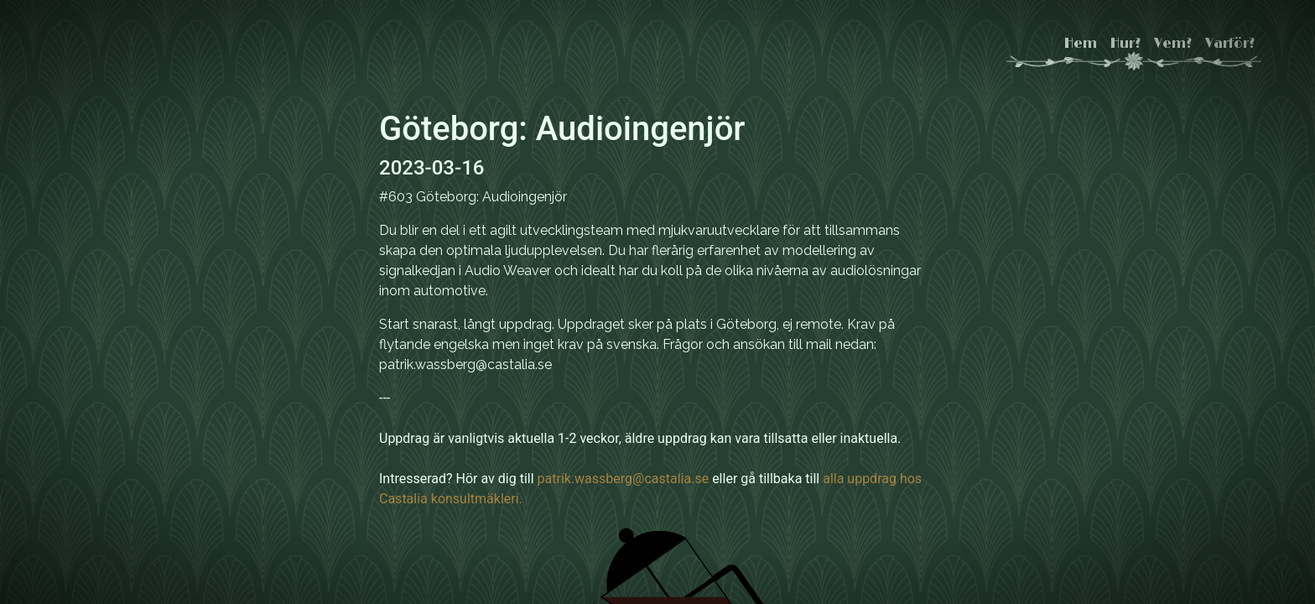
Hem (1080, 43)
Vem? (1173, 43)
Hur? (1125, 43)
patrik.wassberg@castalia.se (623, 479)
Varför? (1230, 43)
